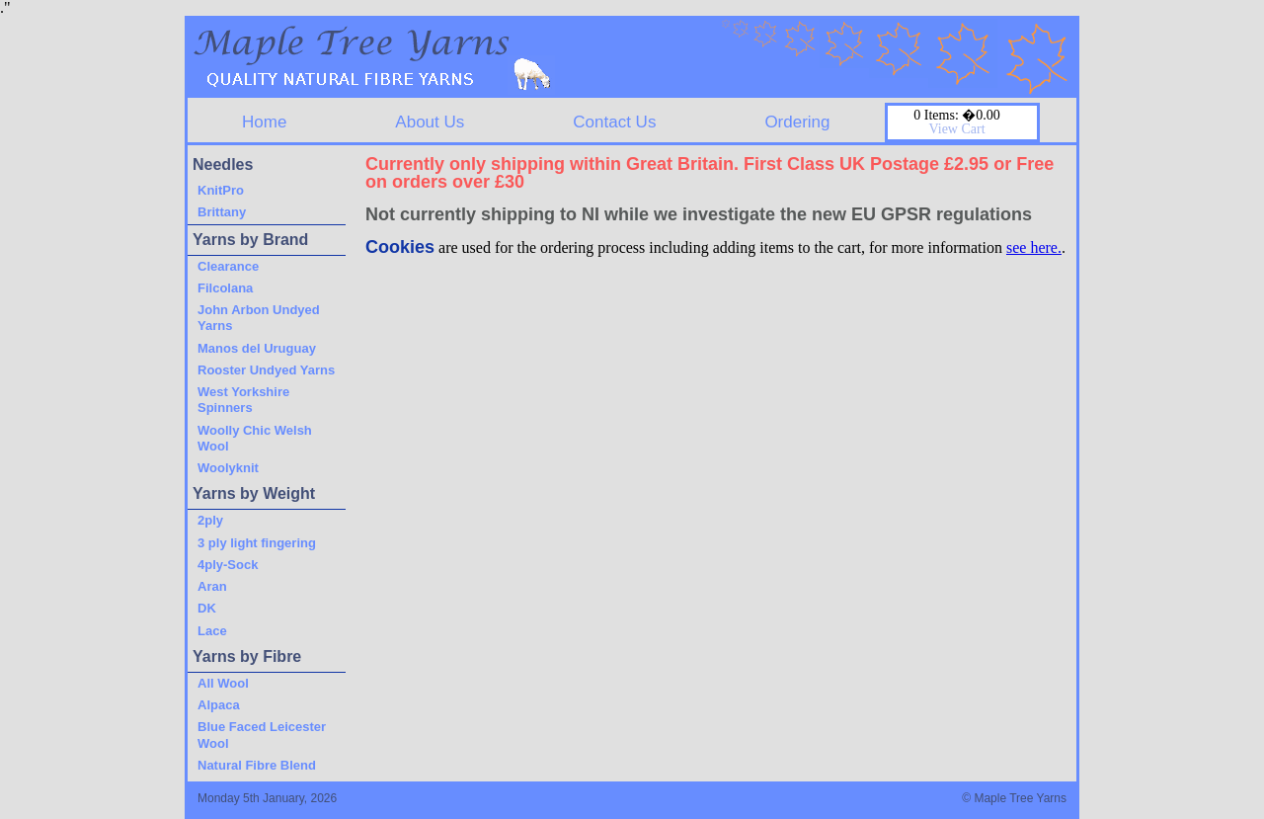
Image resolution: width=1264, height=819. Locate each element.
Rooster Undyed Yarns (266, 370)
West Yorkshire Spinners (243, 399)
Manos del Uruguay (257, 348)
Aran (212, 586)
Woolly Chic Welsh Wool (255, 438)
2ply (210, 520)
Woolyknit (228, 467)
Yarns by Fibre (247, 656)
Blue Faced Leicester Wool (262, 734)
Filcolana (225, 288)
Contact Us (614, 122)
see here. (1034, 247)
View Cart (956, 129)
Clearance (228, 266)
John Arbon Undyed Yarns (259, 317)
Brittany (222, 212)
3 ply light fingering (257, 542)
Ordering (797, 122)
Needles (223, 164)
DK (207, 608)
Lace (212, 630)
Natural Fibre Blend (257, 765)
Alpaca (219, 704)
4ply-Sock (228, 564)
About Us (429, 122)
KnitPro (221, 190)
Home (264, 122)
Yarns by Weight (254, 493)
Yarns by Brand (250, 239)
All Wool (223, 683)
